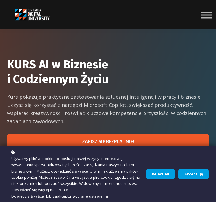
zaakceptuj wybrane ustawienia (80, 196)
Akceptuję (193, 174)
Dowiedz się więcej (28, 196)
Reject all (160, 174)
